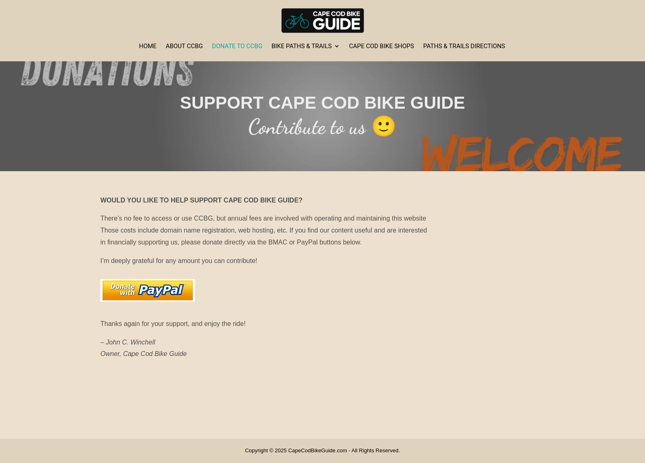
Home (148, 46)
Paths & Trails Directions (464, 46)
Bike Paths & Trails (301, 46)
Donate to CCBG (237, 46)
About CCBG (184, 46)
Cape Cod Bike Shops (381, 46)
